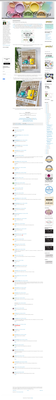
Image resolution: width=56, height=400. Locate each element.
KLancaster (16, 167)
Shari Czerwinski (17, 265)
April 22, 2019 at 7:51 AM (19, 255)
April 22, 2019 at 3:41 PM (22, 292)
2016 (46, 152)
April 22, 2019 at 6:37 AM (21, 249)
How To (14, 18)
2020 (46, 111)
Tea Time (32, 124)
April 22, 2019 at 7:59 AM (19, 260)
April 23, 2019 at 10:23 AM (22, 334)
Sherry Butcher (17, 161)
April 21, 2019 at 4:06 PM (23, 203)
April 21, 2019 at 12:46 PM (22, 172)
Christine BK (16, 334)
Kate (15, 177)
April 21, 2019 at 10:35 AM (22, 167)
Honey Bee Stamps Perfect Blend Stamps (25, 119)
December (48, 113)
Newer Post (14, 390)
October (48, 116)
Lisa (15, 155)
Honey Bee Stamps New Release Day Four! (49, 136)
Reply (15, 132)
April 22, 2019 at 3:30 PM (22, 287)
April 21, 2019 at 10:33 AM (20, 155)
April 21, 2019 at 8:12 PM (22, 228)
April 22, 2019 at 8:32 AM (23, 265)
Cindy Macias (17, 318)
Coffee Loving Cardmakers (28, 25)
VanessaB (16, 329)
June (47, 121)
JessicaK (16, 223)
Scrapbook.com (48, 38)
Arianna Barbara (17, 339)
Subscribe (7, 63)
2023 (46, 107)
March (48, 145)
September (48, 117)
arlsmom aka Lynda (18, 213)
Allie (15, 344)
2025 (46, 105)
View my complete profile (6, 45)
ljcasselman (16, 292)
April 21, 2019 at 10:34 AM (23, 161)
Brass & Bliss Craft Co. (49, 39)
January (48, 148)
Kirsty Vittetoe (17, 228)
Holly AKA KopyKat (17, 145)
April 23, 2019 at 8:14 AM (21, 329)
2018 (46, 149)
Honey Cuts (34, 118)
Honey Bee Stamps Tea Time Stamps (25, 118)
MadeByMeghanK (17, 140)
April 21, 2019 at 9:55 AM (24, 145)
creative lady (16, 150)
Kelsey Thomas (17, 275)
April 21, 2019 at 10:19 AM (22, 150)
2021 (46, 110)
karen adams (16, 324)
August (48, 118)
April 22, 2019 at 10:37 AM (22, 270)
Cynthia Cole (16, 208)
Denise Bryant (17, 198)
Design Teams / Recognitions (8, 18)
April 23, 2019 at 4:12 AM (22, 324)
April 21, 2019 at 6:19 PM (24, 213)
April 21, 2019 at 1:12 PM (19, 177)
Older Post (41, 390)
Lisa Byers (16, 249)
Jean (15, 260)
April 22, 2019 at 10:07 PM (21, 313)
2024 (46, 106)
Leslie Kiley (16, 270)
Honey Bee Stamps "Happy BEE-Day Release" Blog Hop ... (49, 132)
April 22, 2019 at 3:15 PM (24, 280)
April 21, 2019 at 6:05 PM (22, 208)
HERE (30, 26)
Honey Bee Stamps (23, 109)
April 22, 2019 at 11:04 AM (23, 275)
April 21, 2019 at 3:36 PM (22, 198)
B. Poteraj (16, 313)
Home (3, 18)
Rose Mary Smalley (17, 280)
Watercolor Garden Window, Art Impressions (49, 141)
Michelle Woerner (17, 203)
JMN (15, 255)
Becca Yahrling (17, 218)
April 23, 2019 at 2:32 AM (22, 318)
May (47, 122)
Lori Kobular (16, 172)
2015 (46, 153)
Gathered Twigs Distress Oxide (28, 120)
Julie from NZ (17, 287)
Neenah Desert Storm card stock (28, 121)
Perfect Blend (29, 124)
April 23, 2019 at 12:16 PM (23, 339)
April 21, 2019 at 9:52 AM (23, 140)
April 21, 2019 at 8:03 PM (21, 223)
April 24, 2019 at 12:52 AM (20, 344)
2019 (46, 112)
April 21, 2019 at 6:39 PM (22, 218)
